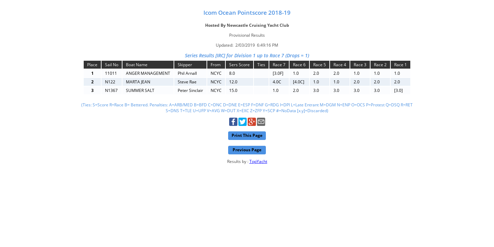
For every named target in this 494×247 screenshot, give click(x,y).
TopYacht (258, 161)
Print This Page (247, 135)
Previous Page (247, 150)
